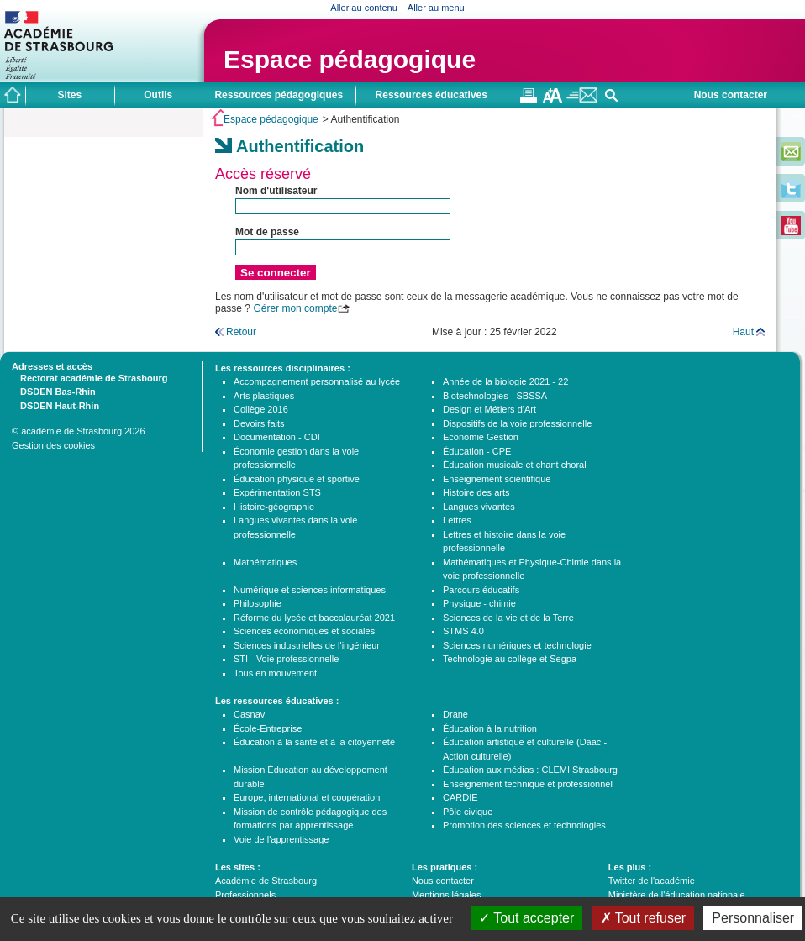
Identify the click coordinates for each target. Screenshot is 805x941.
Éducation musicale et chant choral (515, 465)
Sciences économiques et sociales (304, 631)
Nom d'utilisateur (276, 191)
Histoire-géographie (274, 507)
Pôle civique (467, 812)
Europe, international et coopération (307, 797)
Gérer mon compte (295, 308)
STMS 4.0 (463, 631)
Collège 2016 (261, 409)
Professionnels (245, 895)
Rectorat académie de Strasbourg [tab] (89, 377)
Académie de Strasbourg (266, 880)
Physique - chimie (479, 603)
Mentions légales (446, 895)
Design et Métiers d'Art (489, 409)
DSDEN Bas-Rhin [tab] (54, 391)
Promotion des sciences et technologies (524, 825)
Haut (743, 332)
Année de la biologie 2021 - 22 (505, 381)
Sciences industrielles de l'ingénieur (307, 645)
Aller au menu (436, 8)
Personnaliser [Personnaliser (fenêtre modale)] (753, 918)
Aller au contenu (363, 8)
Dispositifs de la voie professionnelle (517, 423)
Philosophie (257, 603)
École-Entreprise (268, 728)
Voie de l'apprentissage (281, 839)
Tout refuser (644, 918)
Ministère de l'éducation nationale (676, 895)
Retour (241, 332)
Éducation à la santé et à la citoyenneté (314, 742)
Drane (455, 714)
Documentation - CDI (277, 437)
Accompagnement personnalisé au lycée (317, 381)
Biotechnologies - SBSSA (495, 396)
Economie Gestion (480, 437)
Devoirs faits (259, 423)
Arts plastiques (264, 396)
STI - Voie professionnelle (286, 659)
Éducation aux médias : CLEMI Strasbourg (530, 770)
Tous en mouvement (275, 673)
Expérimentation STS (277, 492)
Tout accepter (526, 918)
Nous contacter (730, 95)
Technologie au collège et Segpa (509, 659)
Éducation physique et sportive (297, 479)
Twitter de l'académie (651, 880)
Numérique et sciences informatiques (310, 590)
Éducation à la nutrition (490, 728)
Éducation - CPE (477, 451)
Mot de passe (267, 232)
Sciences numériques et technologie (517, 645)
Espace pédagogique (350, 59)
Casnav (249, 714)
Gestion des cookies (53, 445)
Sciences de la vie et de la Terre (508, 617)
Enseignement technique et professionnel (528, 784)
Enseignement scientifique (496, 479)
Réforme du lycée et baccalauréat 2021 (314, 617)
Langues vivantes (479, 507)
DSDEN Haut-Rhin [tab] (55, 405)
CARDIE (460, 797)
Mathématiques (265, 562)
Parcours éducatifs (481, 590)
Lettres (457, 520)
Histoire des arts (476, 492)
